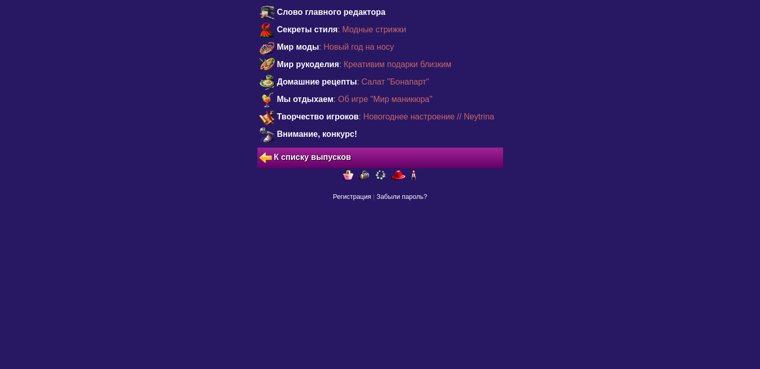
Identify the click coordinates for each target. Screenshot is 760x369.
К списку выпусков (305, 158)
